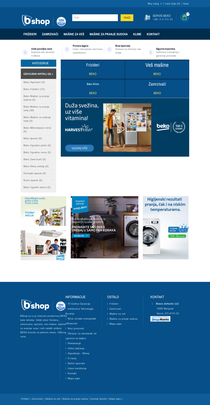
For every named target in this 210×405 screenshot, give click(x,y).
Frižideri (30, 34)
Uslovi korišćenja (77, 368)
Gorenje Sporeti (98, 399)
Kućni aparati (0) (32, 180)
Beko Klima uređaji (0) (36, 166)
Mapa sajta (74, 378)
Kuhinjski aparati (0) (34, 173)
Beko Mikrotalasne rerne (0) (37, 129)
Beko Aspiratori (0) (34, 82)
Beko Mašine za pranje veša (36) (36, 108)
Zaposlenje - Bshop (78, 353)
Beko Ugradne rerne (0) (37, 152)
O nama (72, 358)
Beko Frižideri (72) (34, 89)
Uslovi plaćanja (76, 348)
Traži (126, 18)
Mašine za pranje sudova (109, 34)
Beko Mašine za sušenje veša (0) (37, 119)
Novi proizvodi (76, 328)
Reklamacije (74, 343)
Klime (137, 34)
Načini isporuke (76, 363)
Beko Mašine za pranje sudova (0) (36, 98)
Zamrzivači (50, 34)
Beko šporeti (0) (32, 138)
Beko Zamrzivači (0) (34, 159)
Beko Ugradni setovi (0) (37, 187)
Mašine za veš (74, 34)
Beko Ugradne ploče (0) (37, 145)
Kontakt (153, 34)
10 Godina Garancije (79, 304)
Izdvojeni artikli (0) (37, 73)
